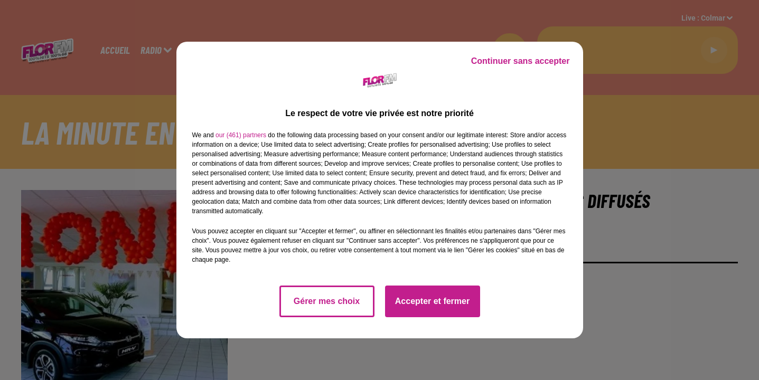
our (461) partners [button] (240, 135)
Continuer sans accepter (520, 60)
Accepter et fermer (432, 301)
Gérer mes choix (327, 301)
